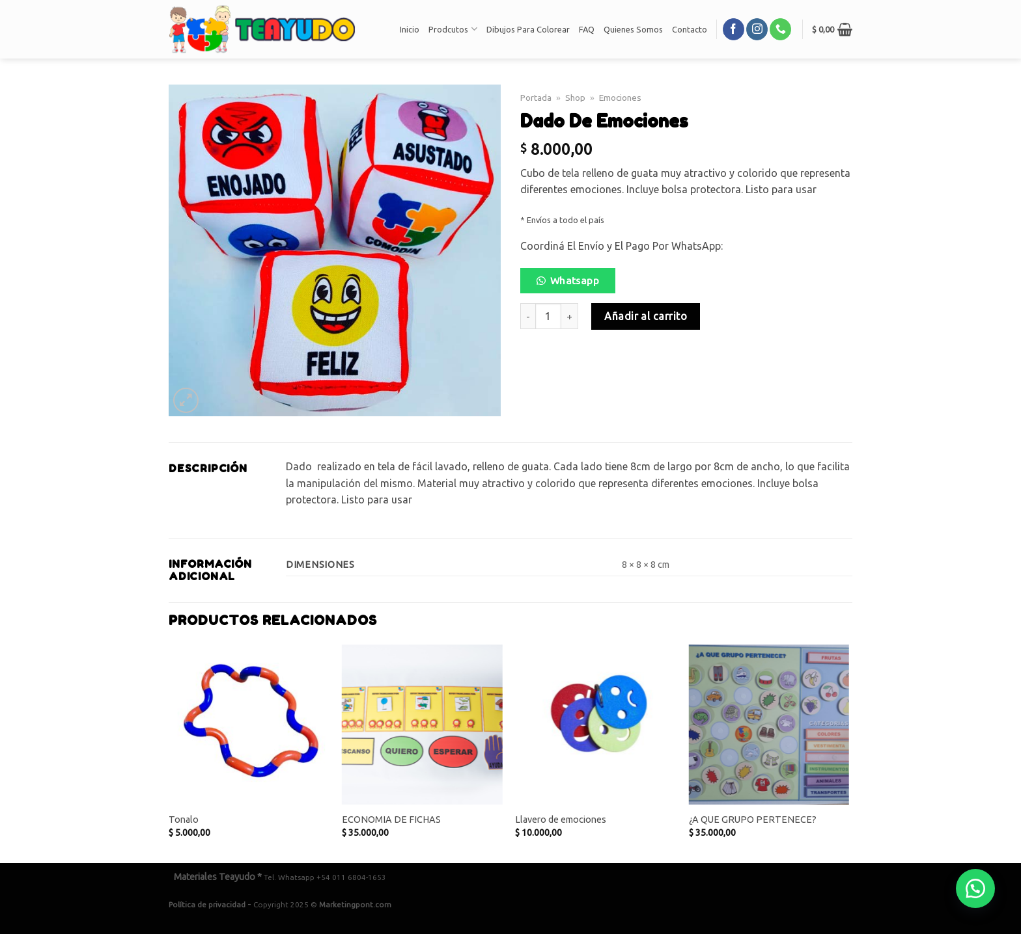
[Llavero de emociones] (595, 725)
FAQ (586, 29)
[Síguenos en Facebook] (733, 29)
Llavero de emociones (560, 819)
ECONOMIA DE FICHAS (391, 819)
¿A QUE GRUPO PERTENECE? (753, 819)
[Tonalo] (249, 725)
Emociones (620, 97)
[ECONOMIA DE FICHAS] (422, 725)
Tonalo (184, 819)
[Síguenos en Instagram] (757, 29)
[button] (573, 284)
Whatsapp (575, 280)
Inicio (409, 29)
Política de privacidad (207, 904)
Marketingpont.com (355, 904)
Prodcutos (452, 29)
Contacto (689, 29)
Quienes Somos (633, 29)
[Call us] (780, 29)
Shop (575, 97)
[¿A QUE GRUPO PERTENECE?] (769, 725)
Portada (536, 97)
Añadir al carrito (645, 316)
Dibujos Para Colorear (528, 29)
